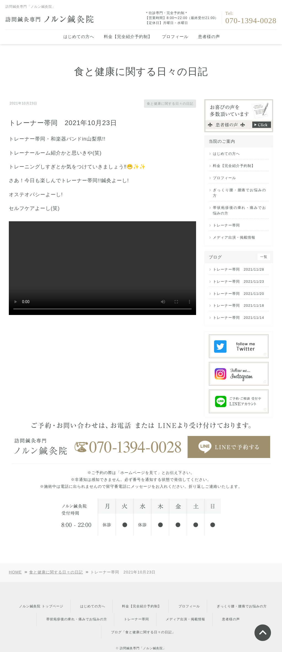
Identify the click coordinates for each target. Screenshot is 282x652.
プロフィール (175, 36)
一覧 (263, 257)
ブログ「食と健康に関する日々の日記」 (159, 619)
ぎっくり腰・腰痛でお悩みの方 (239, 193)
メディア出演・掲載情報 (234, 237)
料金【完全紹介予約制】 (128, 36)
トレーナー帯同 (226, 225)
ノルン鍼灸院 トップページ (71, 604)
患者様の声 (209, 36)
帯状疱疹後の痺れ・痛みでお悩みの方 (239, 210)
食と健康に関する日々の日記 (166, 103)
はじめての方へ (78, 36)
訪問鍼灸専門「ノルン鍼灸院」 (143, 632)
